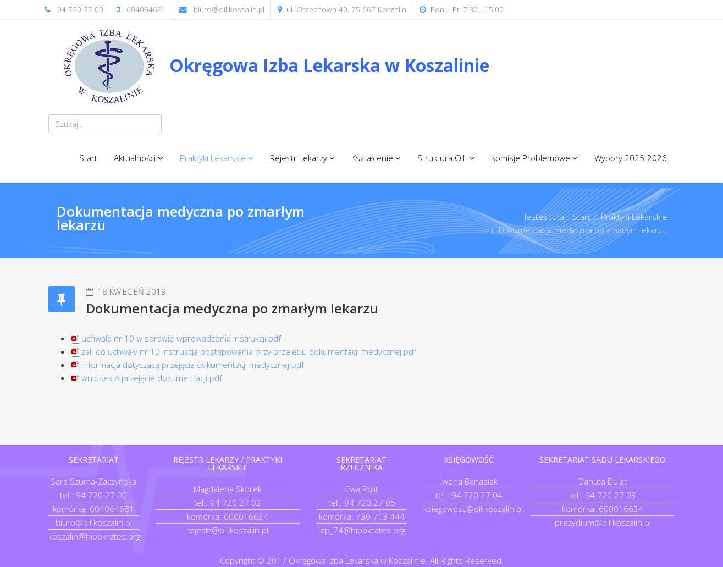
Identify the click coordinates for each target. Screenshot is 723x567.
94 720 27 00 (80, 9)
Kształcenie (372, 157)
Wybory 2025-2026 (630, 157)
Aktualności (135, 157)
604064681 (146, 9)
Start (88, 157)
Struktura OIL (442, 157)
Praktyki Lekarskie (213, 157)
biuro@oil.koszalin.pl (229, 9)
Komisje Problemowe (530, 157)
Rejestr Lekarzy (298, 157)
